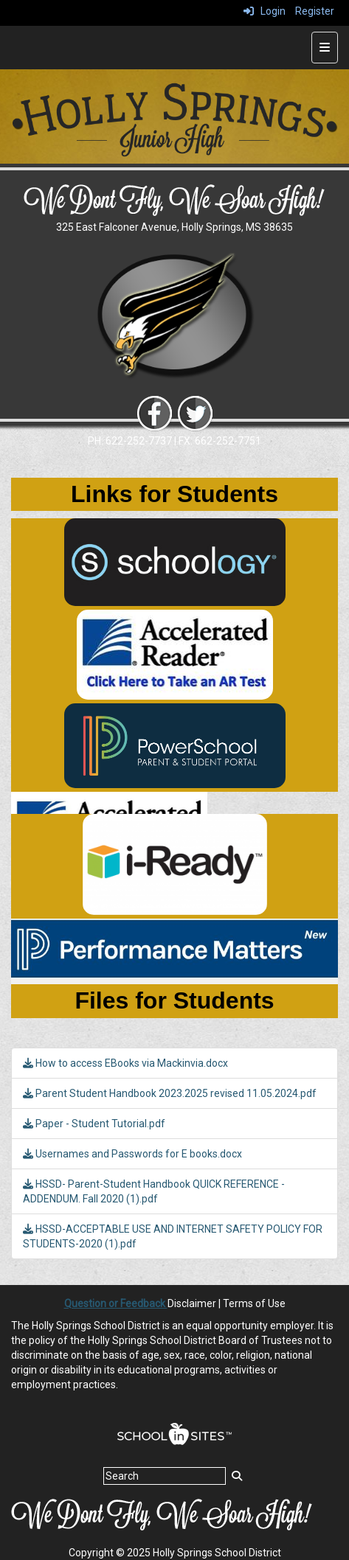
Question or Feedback (115, 1303)
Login (264, 11)
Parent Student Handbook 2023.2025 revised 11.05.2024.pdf (170, 1093)
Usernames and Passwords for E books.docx (132, 1154)
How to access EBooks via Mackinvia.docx (125, 1063)
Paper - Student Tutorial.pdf (94, 1123)
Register (314, 11)
